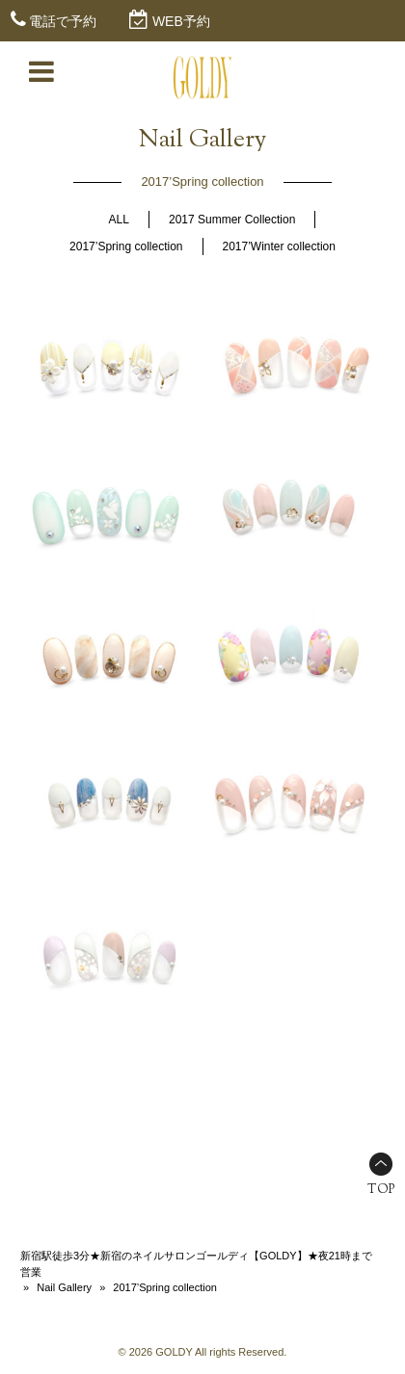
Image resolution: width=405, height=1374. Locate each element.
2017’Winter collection (279, 246)
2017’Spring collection (125, 246)
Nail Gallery (64, 1287)
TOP (381, 1190)
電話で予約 (62, 21)
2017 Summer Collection (232, 219)
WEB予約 (181, 21)
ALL (119, 219)
